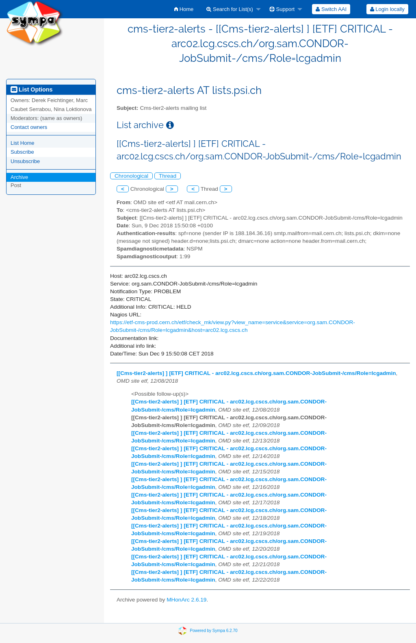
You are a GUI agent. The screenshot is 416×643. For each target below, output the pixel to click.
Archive (19, 177)
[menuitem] (184, 9)
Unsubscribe (25, 161)
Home (183, 9)
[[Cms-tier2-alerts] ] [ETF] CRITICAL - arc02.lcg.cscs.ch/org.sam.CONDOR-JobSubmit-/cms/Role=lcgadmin (256, 373)
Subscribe (22, 152)
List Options (31, 89)
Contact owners (29, 127)
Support (282, 9)
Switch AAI (331, 9)
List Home (23, 143)
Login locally (387, 9)
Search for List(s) (229, 9)
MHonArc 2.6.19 (186, 600)
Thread (167, 176)
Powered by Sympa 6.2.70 (213, 630)
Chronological (131, 176)
